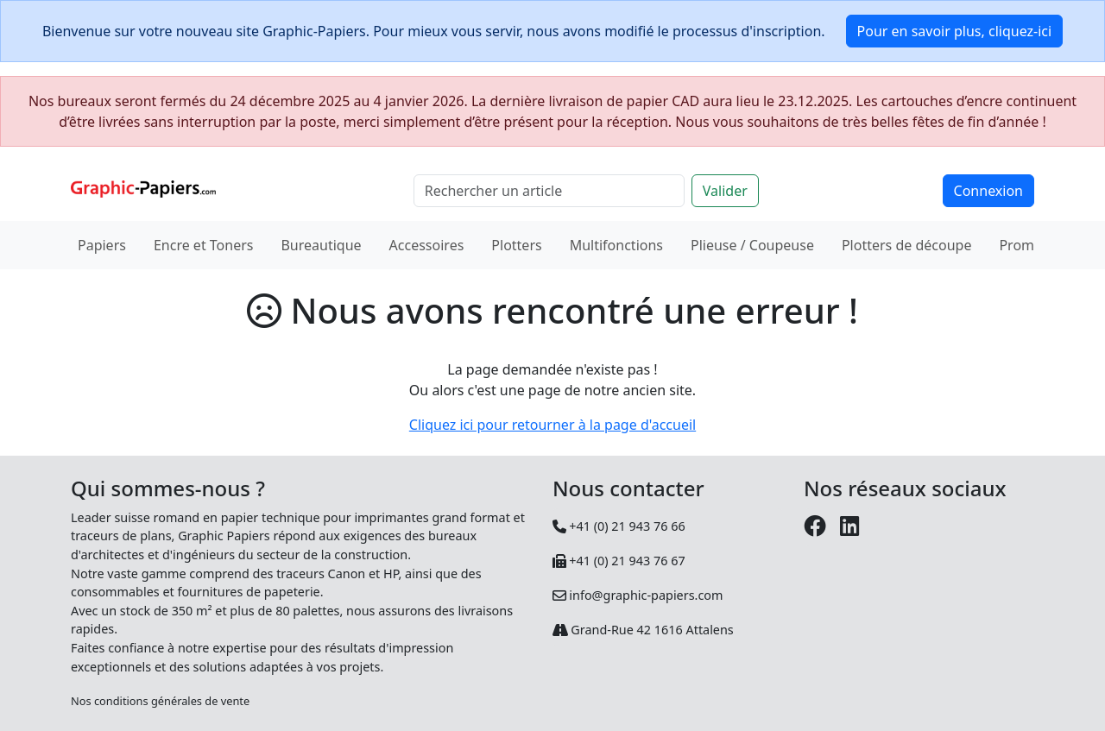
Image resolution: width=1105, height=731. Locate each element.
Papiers (102, 245)
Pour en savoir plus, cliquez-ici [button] (954, 31)
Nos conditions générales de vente (160, 701)
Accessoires (426, 245)
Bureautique (321, 245)
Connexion (988, 190)
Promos (1024, 245)
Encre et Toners (204, 245)
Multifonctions (616, 245)
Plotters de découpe (907, 245)
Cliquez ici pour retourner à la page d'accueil (552, 424)
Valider (725, 190)
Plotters (516, 245)
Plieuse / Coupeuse (752, 245)
